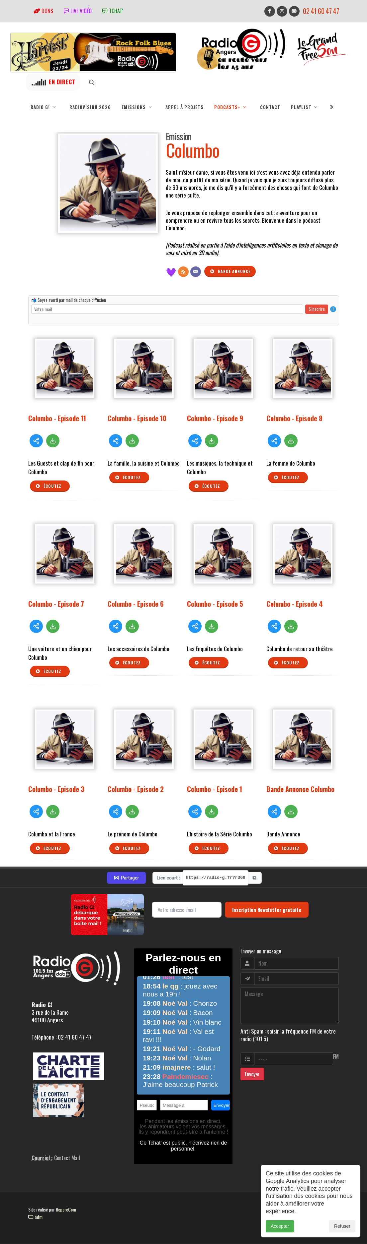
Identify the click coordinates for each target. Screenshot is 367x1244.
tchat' (112, 11)
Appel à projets (184, 107)
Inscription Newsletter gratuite (266, 910)
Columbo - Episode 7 (56, 604)
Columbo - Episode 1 (214, 789)
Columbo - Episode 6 (136, 604)
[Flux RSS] (183, 272)
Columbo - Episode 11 (57, 418)
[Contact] (195, 272)
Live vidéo (78, 11)
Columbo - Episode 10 (137, 418)
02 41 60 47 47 (321, 11)
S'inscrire (317, 309)
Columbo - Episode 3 (56, 789)
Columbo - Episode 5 (215, 604)
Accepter (280, 1226)
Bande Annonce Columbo (300, 789)
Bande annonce (230, 271)
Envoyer (252, 1074)
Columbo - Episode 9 (215, 418)
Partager (126, 878)
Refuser (342, 1226)
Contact (270, 107)
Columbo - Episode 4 (294, 604)
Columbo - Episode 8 (294, 418)
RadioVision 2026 (90, 107)
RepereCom (66, 1209)
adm (35, 1217)
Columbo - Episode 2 (136, 789)
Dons (43, 11)
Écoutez (48, 486)
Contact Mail (67, 1158)
